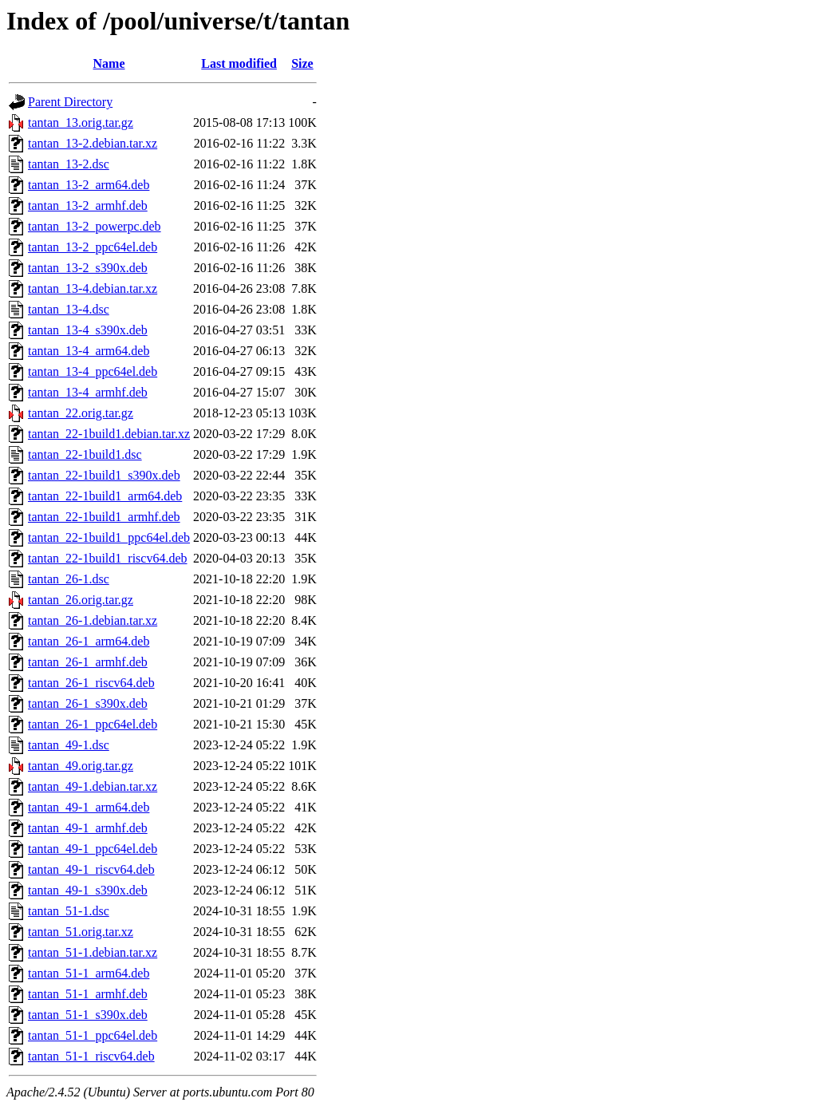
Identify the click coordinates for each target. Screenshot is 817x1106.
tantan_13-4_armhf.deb (88, 392)
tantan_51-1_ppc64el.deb (92, 1035)
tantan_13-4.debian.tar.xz (92, 288)
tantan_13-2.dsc (68, 164)
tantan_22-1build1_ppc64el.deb (109, 537)
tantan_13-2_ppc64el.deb (92, 247)
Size (302, 63)
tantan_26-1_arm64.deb (88, 641)
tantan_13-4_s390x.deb (88, 330)
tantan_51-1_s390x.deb (88, 1014)
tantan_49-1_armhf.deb (88, 828)
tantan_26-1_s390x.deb (88, 703)
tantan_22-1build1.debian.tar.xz (109, 433)
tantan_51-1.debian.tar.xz (92, 952)
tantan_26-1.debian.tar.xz (92, 620)
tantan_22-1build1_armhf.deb (104, 516)
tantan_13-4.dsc (68, 309)
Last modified (239, 63)
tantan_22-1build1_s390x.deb (104, 475)
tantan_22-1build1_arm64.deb (105, 496)
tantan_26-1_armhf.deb (88, 662)
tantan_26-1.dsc (68, 579)
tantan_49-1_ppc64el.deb (92, 848)
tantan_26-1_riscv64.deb (91, 682)
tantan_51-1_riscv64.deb (91, 1056)
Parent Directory (70, 102)
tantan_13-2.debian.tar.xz (92, 143)
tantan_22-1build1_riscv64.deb (107, 558)
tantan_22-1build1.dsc (85, 454)
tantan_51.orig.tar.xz (80, 931)
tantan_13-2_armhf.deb (88, 205)
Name (109, 63)
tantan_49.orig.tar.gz (80, 765)
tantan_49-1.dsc (68, 745)
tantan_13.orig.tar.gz (80, 122)
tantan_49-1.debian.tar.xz (92, 786)
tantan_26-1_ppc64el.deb (92, 724)
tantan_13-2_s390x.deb (88, 268)
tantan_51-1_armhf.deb (88, 994)
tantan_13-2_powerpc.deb (94, 226)
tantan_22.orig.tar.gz (80, 413)
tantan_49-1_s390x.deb (88, 890)
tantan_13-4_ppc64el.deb (92, 371)
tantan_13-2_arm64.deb (88, 185)
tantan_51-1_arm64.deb (88, 973)
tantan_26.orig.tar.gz (80, 599)
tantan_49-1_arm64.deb (88, 807)
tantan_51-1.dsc (68, 911)
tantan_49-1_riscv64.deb (91, 869)
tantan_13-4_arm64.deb (88, 350)
